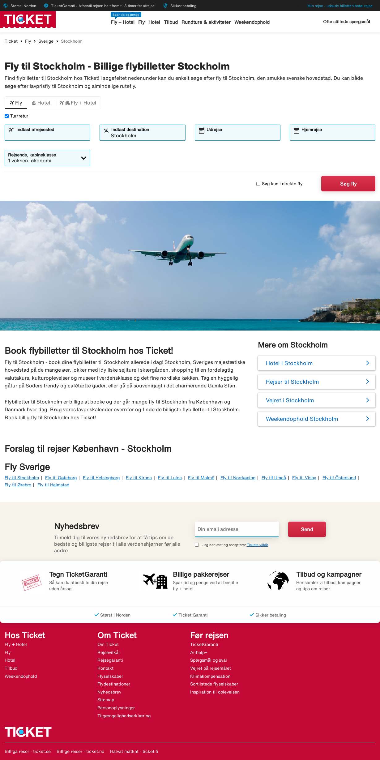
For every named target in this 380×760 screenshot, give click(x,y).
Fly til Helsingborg (101, 478)
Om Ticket (108, 644)
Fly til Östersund (339, 478)
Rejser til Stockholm (292, 381)
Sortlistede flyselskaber (214, 684)
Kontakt (105, 668)
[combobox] (51, 135)
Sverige (45, 41)
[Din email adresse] (237, 529)
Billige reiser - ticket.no (80, 751)
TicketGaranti (204, 644)
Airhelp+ (198, 652)
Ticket (11, 41)
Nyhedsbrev (109, 692)
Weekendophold (252, 22)
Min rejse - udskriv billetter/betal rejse (340, 6)
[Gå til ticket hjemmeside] (28, 18)
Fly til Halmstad (53, 485)
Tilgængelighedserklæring (124, 716)
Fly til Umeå (274, 478)
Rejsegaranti (110, 660)
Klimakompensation (210, 676)
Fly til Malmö (201, 478)
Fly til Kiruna (139, 478)
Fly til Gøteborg (61, 478)
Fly (141, 22)
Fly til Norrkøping (237, 478)
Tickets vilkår (257, 544)
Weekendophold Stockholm (302, 418)
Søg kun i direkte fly (279, 183)
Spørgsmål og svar (208, 660)
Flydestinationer (113, 684)
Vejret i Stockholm (290, 400)
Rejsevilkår (108, 652)
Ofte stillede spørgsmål (346, 21)
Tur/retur (16, 116)
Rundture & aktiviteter (206, 22)
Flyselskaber (110, 676)
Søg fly (348, 183)
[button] (16, 103)
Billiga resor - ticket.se (28, 751)
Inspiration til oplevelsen (215, 692)
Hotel (154, 22)
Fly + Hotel (122, 22)
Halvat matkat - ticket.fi (134, 751)
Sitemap (105, 700)
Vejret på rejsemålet (210, 668)
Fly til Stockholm (22, 478)
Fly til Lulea (170, 478)
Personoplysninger (116, 708)
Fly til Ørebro (18, 485)
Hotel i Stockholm (289, 363)
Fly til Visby (304, 478)
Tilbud (171, 22)
